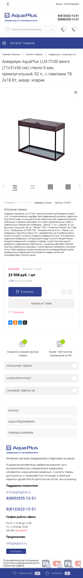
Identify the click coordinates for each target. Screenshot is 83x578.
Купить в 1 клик (41, 303)
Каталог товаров (18, 43)
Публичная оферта (13, 565)
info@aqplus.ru (16, 543)
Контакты (16, 551)
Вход (59, 4)
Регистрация (71, 4)
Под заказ (16, 312)
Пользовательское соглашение (20, 560)
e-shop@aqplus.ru (18, 492)
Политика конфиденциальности (21, 563)
